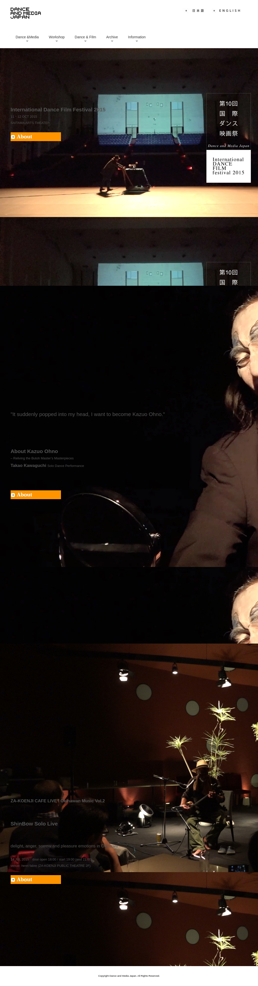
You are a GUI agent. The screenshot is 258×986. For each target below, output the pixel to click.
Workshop (57, 37)
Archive (112, 37)
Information (137, 37)
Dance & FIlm (85, 37)
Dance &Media (27, 37)
